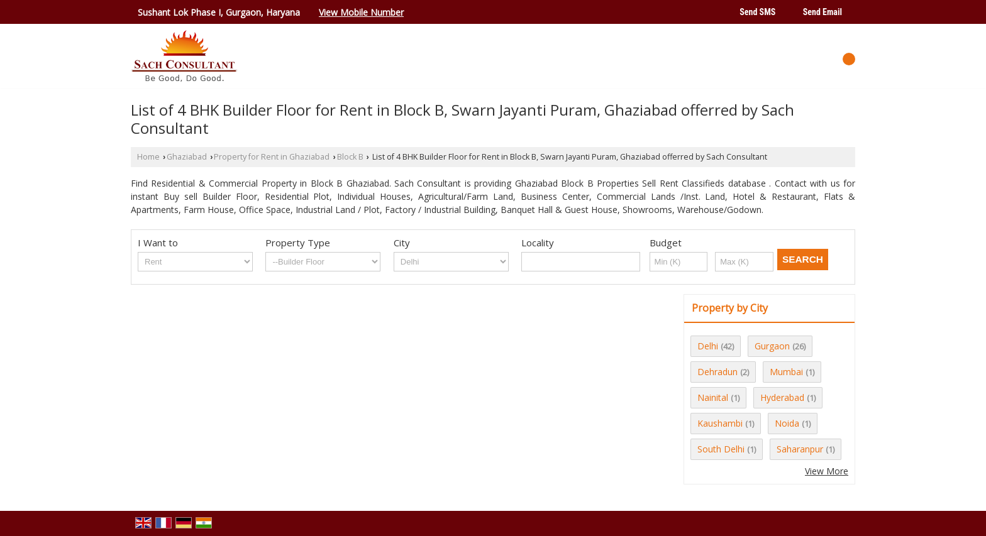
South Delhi (721, 449)
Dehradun (717, 372)
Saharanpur (800, 449)
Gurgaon (772, 346)
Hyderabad (782, 397)
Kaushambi (720, 423)
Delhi (707, 346)
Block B (350, 156)
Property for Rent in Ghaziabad (272, 156)
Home (148, 156)
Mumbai (786, 372)
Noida (787, 423)
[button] (361, 12)
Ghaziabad (187, 156)
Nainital (712, 397)
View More (826, 471)
